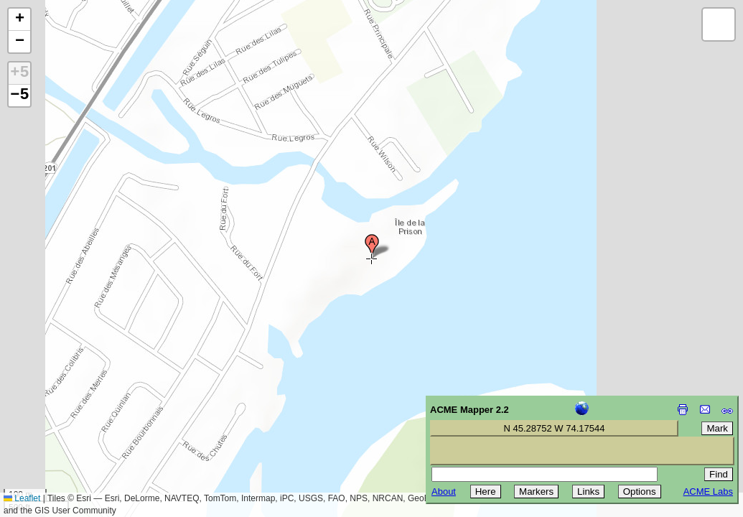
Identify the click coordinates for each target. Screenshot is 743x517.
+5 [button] (19, 73)
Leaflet (22, 498)
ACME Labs (708, 491)
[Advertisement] (76, 415)
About (443, 491)
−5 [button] (19, 95)
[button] (372, 246)
